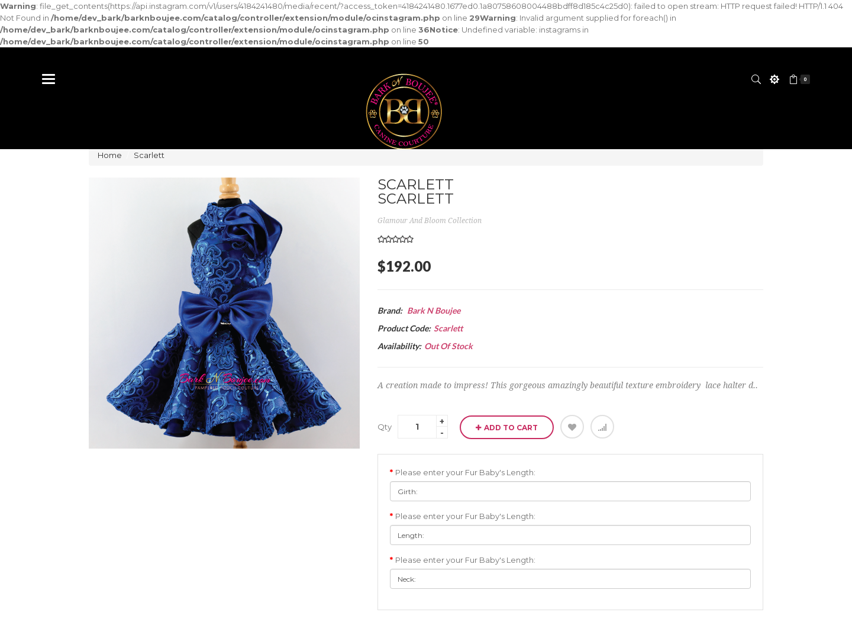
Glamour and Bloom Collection (429, 221)
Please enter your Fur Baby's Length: (465, 472)
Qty (384, 426)
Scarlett (149, 155)
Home (110, 155)
